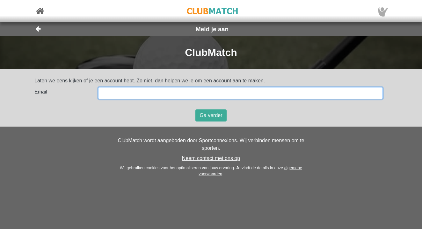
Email (40, 91)
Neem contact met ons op (211, 158)
